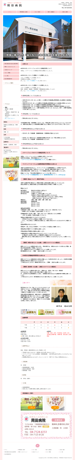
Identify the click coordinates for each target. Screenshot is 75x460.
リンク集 (6, 75)
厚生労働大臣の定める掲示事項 (11, 63)
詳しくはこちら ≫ (10, 118)
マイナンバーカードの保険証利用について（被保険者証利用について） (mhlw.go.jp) (43, 174)
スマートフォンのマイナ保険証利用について (33, 159)
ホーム (9, 11)
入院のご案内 (65, 11)
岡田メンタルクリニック (10, 66)
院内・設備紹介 (51, 11)
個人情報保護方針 (8, 78)
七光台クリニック (8, 69)
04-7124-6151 (68, 7)
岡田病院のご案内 (23, 11)
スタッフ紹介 (37, 11)
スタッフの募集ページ (32, 80)
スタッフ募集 (7, 72)
